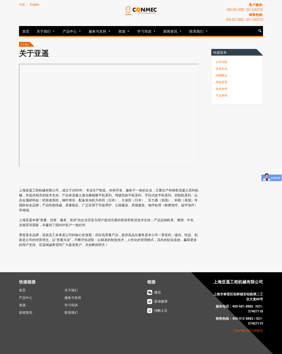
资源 (121, 31)
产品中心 (70, 31)
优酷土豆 (160, 310)
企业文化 (221, 69)
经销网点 (221, 75)
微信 (157, 292)
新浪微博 (160, 301)
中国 (22, 4)
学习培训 (144, 31)
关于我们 (44, 31)
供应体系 (221, 82)
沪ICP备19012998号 (248, 331)
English (34, 4)
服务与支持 (97, 31)
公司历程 (221, 62)
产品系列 (221, 95)
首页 (25, 31)
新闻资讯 (170, 31)
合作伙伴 (221, 89)
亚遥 (141, 10)
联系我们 (196, 31)
